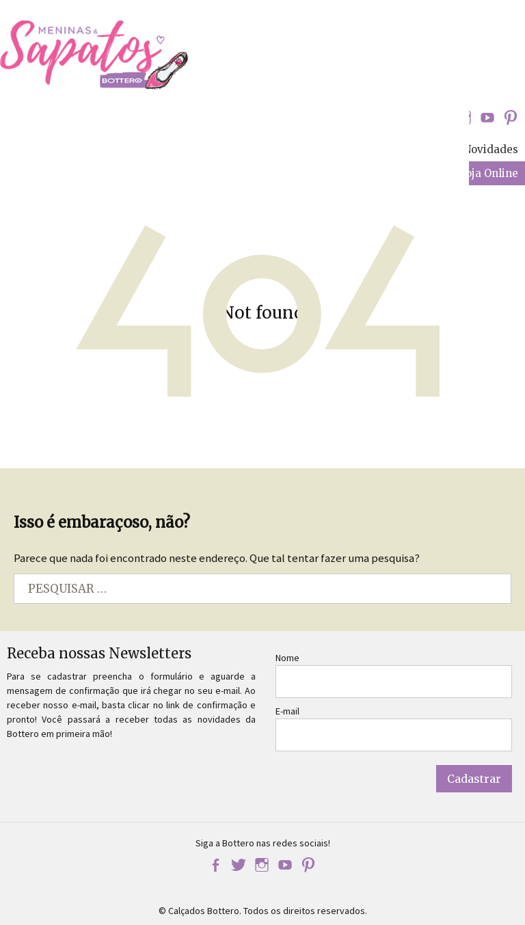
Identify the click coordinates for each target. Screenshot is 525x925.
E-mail (287, 711)
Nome (287, 658)
